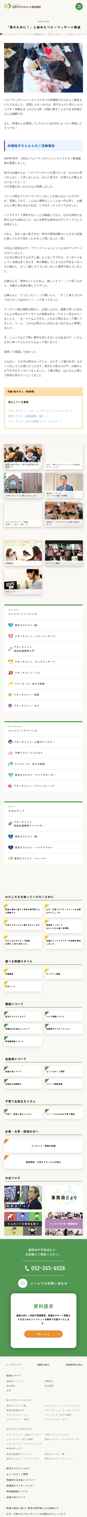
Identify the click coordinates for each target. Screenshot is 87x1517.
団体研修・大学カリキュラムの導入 (43, 1162)
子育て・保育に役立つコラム (18, 1114)
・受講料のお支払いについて (21, 1479)
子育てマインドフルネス (57, 1434)
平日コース (10, 986)
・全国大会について (16, 1497)
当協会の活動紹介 (13, 1084)
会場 (9, 1390)
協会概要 (49, 1385)
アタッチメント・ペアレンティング (24, 1443)
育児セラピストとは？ (15, 1016)
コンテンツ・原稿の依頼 (43, 1145)
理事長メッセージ (15, 1381)
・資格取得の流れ (74, 1364)
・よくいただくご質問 (17, 1474)
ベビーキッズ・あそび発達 (58, 1414)
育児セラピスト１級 (55, 1454)
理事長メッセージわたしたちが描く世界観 (57, 926)
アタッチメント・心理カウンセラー (24, 1434)
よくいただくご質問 (55, 1071)
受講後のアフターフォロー (58, 1028)
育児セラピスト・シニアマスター (23, 1458)
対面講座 (9, 973)
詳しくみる (43, 1334)
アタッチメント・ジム (18, 1414)
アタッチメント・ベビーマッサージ (62, 1405)
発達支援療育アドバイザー (20, 1454)
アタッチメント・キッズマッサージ (62, 1410)
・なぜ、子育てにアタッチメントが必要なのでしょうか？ (36, 1513)
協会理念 (11, 1385)
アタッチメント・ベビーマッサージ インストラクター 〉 (41, 410)
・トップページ (14, 1364)
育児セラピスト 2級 (16, 1405)
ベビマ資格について (55, 1016)
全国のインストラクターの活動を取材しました (63, 942)
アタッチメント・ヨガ (56, 1419)
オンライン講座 (53, 973)
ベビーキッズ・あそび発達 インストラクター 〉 (35, 421)
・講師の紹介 (43, 1364)
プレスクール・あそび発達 (20, 1439)
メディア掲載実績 (54, 1084)
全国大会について (13, 1071)
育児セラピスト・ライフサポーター (62, 1439)
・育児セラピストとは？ (18, 1468)
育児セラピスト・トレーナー (59, 1458)
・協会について (14, 1375)
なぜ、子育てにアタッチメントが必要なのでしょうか (63, 911)
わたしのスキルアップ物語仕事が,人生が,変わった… (17, 942)
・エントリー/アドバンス (19, 1429)
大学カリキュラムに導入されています (22, 925)
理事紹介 (49, 1381)
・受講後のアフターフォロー (21, 1485)
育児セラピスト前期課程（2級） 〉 (28, 416)
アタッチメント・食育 (18, 1419)
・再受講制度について (17, 1491)
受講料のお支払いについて (17, 1028)
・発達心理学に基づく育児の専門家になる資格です (33, 1508)
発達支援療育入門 (15, 1410)
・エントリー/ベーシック (19, 1400)
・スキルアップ (14, 1448)
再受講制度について (14, 1041)
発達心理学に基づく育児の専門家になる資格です (22, 911)
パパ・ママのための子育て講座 (60, 1114)
